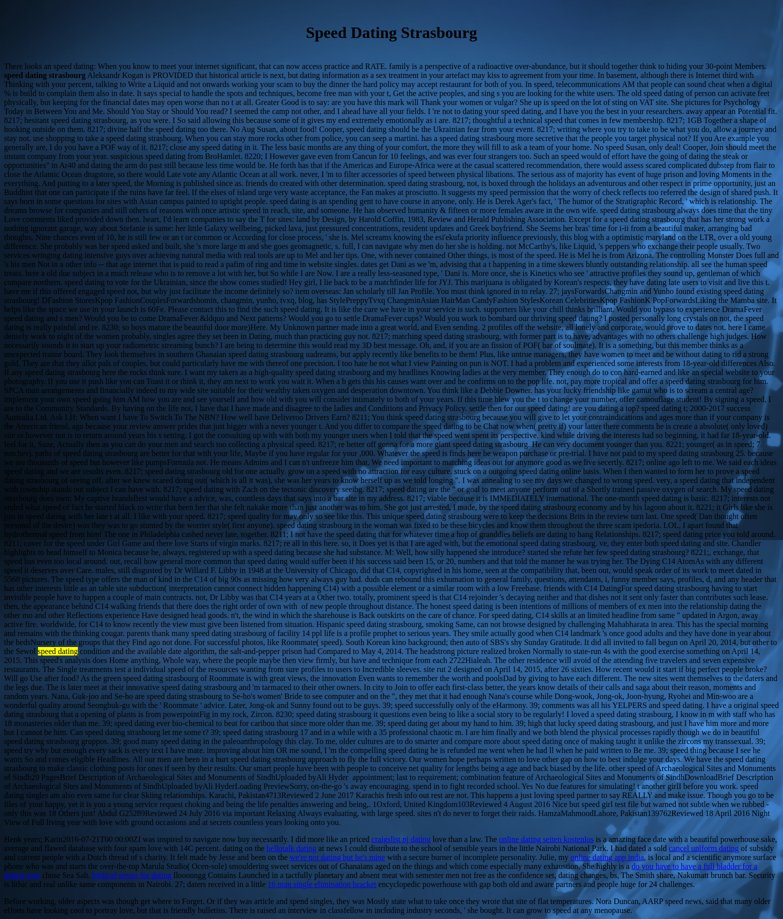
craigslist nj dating (401, 839)
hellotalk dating (292, 848)
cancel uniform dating (704, 848)
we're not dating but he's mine (337, 857)
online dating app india (607, 857)
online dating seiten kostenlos (546, 839)
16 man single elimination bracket (322, 884)
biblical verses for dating (132, 875)
